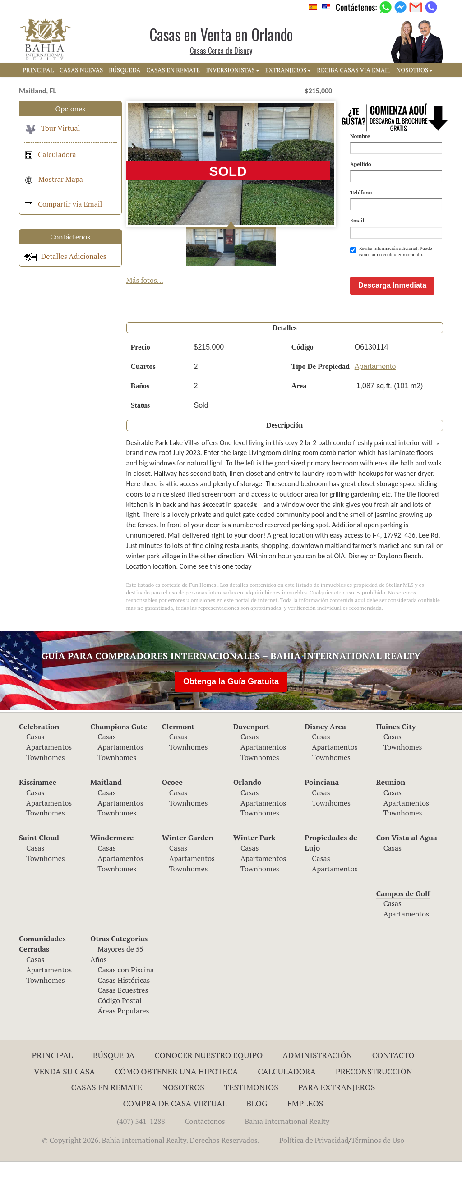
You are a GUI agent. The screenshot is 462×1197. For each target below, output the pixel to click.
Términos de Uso (377, 1175)
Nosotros (183, 1122)
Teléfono (361, 192)
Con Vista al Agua (406, 873)
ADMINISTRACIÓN (317, 1090)
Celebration (39, 762)
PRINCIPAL (38, 70)
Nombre (360, 136)
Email (357, 220)
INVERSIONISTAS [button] (232, 70)
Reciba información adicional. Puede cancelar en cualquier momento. (391, 251)
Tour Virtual (52, 128)
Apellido (360, 164)
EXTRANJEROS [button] (288, 70)
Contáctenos (205, 1156)
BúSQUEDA (124, 70)
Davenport (251, 762)
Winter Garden (187, 873)
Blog (256, 1138)
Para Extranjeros (336, 1122)
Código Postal (119, 1035)
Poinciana (322, 817)
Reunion (391, 817)
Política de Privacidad (313, 1175)
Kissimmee (37, 817)
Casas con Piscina (125, 1005)
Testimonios (251, 1122)
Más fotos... (145, 280)
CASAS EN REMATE (173, 70)
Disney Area (325, 762)
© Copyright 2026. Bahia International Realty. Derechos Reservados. (150, 1175)
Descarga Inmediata (392, 320)
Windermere (112, 873)
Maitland (106, 817)
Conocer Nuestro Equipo (208, 1090)
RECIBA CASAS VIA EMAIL (353, 70)
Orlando (247, 817)
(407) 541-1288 (141, 1156)
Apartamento (375, 401)
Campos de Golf (403, 929)
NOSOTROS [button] (414, 70)
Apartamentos (49, 782)
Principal (52, 1090)
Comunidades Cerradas (42, 979)
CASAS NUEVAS (81, 70)
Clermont (178, 762)
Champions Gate (118, 762)
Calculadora (50, 154)
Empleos (305, 1138)
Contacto (393, 1090)
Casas (35, 772)
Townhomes (45, 792)
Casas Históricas (123, 1015)
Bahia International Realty (287, 1156)
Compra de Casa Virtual (175, 1138)
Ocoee (172, 817)
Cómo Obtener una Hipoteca (176, 1106)
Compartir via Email (63, 204)
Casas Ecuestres (122, 1025)
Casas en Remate (106, 1122)
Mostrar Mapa (53, 179)
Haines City (396, 762)
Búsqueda (114, 1090)
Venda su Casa (64, 1106)
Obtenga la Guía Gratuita (231, 716)
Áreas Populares (123, 1046)
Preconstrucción (374, 1106)
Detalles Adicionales (65, 256)
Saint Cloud (39, 873)
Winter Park (254, 873)
